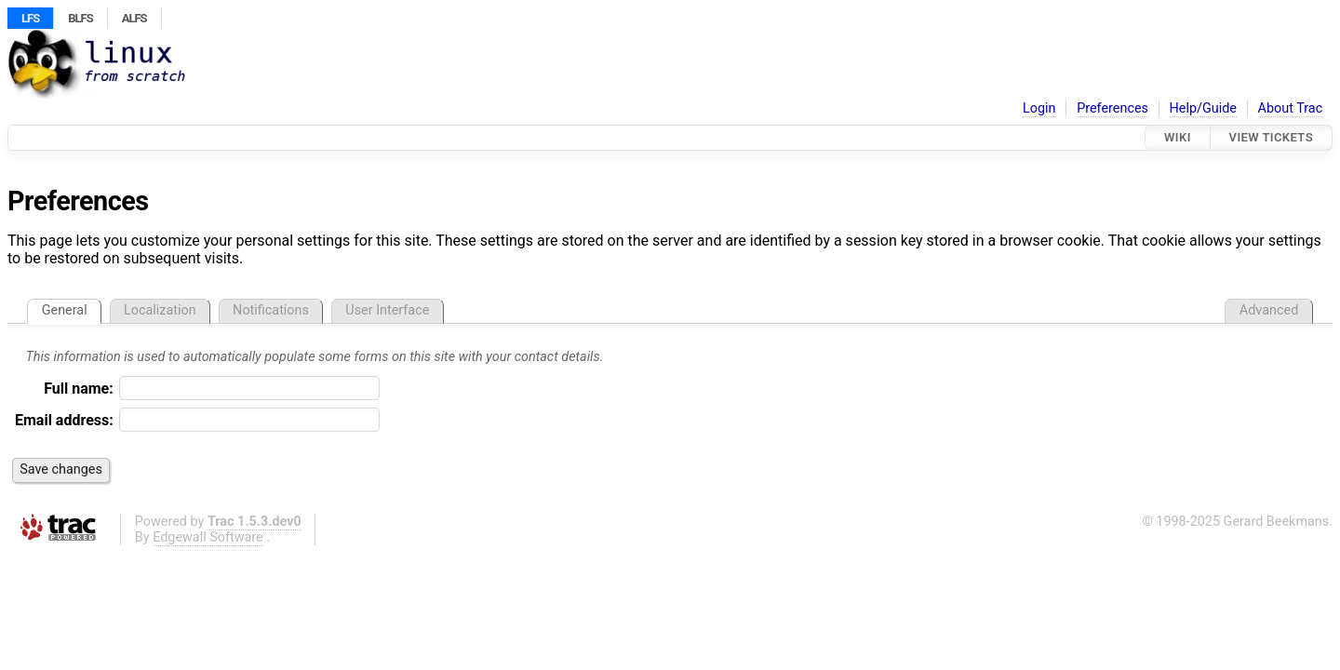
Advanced (1269, 310)
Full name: (79, 388)
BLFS (80, 18)
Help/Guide (1203, 108)
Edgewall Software (208, 537)
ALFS (134, 18)
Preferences (1112, 108)
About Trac (1290, 108)
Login (1039, 108)
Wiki (1177, 137)
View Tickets (1271, 137)
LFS (30, 18)
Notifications (271, 310)
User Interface (387, 310)
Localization (160, 310)
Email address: (64, 420)
